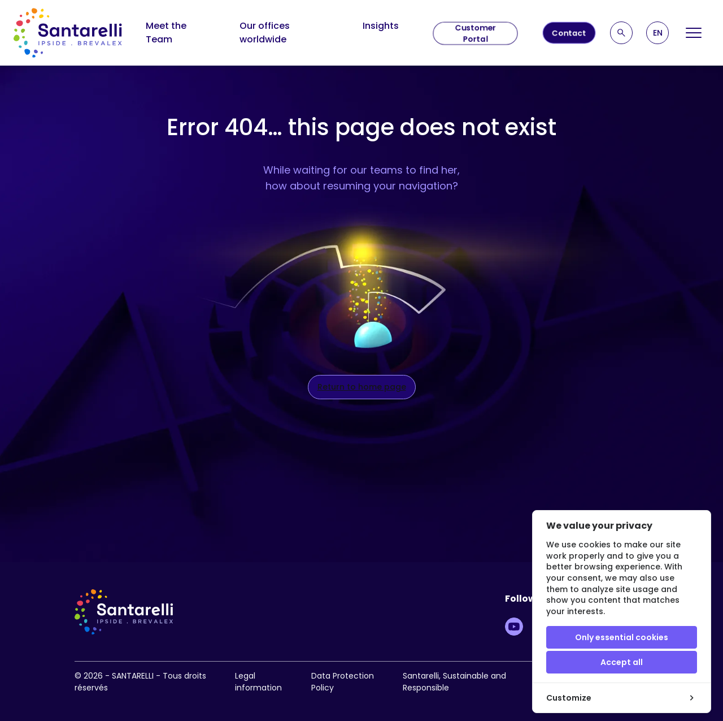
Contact (569, 32)
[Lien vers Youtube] (514, 627)
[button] (657, 33)
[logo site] (68, 33)
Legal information (258, 681)
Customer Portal (475, 33)
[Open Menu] (693, 32)
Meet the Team (166, 32)
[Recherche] (621, 32)
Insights (381, 25)
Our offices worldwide (264, 32)
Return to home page (361, 386)
